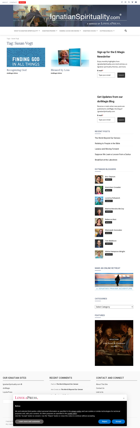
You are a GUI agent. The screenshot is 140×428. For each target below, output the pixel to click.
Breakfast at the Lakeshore (106, 160)
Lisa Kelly (114, 346)
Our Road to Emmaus (114, 343)
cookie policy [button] (72, 413)
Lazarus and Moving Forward (107, 149)
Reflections (114, 339)
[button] (126, 31)
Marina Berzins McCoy (114, 209)
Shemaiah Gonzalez (113, 230)
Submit (121, 75)
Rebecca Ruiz (110, 219)
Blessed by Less (60, 70)
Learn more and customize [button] (29, 421)
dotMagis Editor (12, 73)
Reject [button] (104, 421)
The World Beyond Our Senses (107, 138)
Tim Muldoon (110, 241)
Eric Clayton (110, 176)
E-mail (100, 70)
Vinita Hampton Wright (115, 251)
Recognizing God (17, 70)
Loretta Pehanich (112, 198)
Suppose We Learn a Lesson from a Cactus (113, 154)
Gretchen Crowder (113, 187)
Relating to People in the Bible (107, 143)
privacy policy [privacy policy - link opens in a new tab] (76, 411)
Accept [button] (118, 421)
